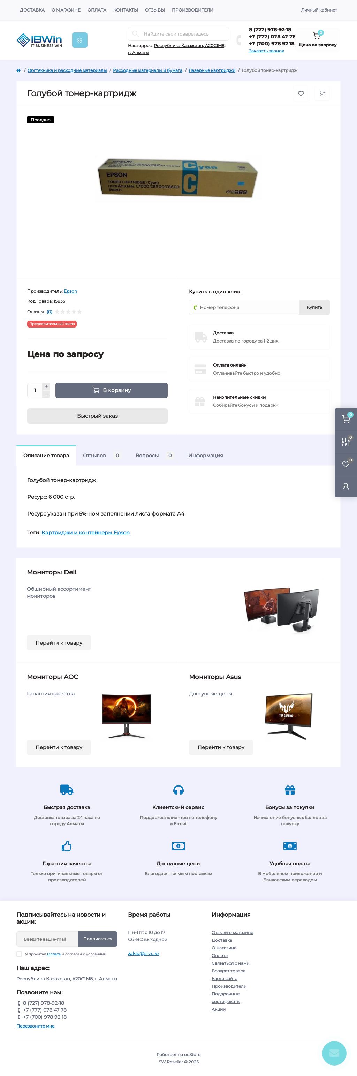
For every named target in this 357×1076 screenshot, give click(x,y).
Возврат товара (228, 970)
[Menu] (80, 40)
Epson (70, 291)
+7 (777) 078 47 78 (272, 36)
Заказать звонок (266, 50)
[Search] (135, 34)
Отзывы (155, 10)
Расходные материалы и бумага (147, 70)
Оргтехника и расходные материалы (67, 70)
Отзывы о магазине (232, 932)
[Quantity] (35, 390)
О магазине (66, 10)
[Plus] (46, 386)
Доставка (32, 10)
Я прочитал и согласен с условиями (65, 954)
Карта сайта (224, 978)
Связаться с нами (230, 963)
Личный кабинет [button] (319, 10)
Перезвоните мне (35, 1026)
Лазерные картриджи (212, 70)
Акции (219, 1009)
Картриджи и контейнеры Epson (85, 532)
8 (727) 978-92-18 (270, 30)
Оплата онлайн (229, 365)
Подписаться (97, 938)
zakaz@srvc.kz (143, 953)
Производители (192, 10)
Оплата (97, 10)
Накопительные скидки (239, 397)
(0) (49, 311)
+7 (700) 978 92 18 (271, 43)
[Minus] (46, 394)
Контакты (125, 10)
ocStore (192, 1054)
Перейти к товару (59, 643)
